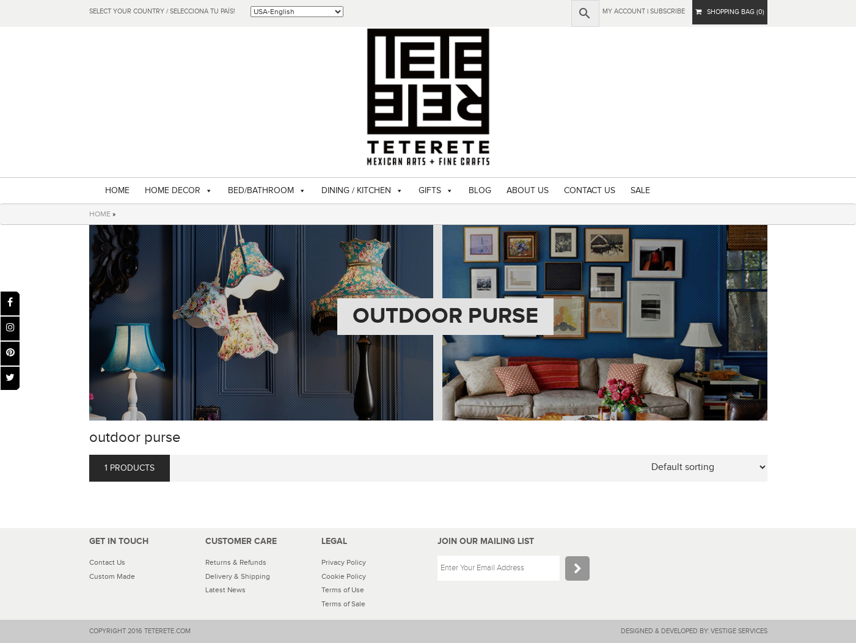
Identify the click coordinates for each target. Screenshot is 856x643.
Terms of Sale (343, 604)
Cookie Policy (343, 576)
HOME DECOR (172, 191)
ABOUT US (528, 191)
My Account (623, 11)
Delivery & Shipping (237, 576)
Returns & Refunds (235, 562)
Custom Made (112, 576)
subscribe (667, 11)
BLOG (480, 191)
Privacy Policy (343, 562)
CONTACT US (589, 191)
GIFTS (430, 191)
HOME (117, 191)
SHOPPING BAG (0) (729, 12)
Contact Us (107, 562)
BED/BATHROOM (261, 191)
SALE (640, 191)
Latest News (225, 590)
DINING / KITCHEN (356, 191)
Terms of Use (342, 590)
